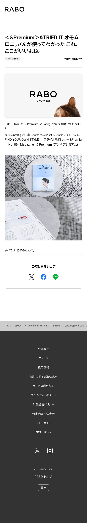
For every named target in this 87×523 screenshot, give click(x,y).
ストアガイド (43, 423)
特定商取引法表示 (43, 413)
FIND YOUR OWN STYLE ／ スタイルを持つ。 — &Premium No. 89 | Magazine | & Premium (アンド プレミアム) (43, 189)
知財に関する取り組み (43, 376)
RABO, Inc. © (44, 477)
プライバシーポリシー (43, 395)
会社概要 (43, 349)
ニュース (17, 325)
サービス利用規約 (43, 386)
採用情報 (43, 367)
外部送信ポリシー (43, 404)
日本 (43, 487)
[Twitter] (37, 451)
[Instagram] (50, 451)
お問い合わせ (43, 432)
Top (7, 325)
